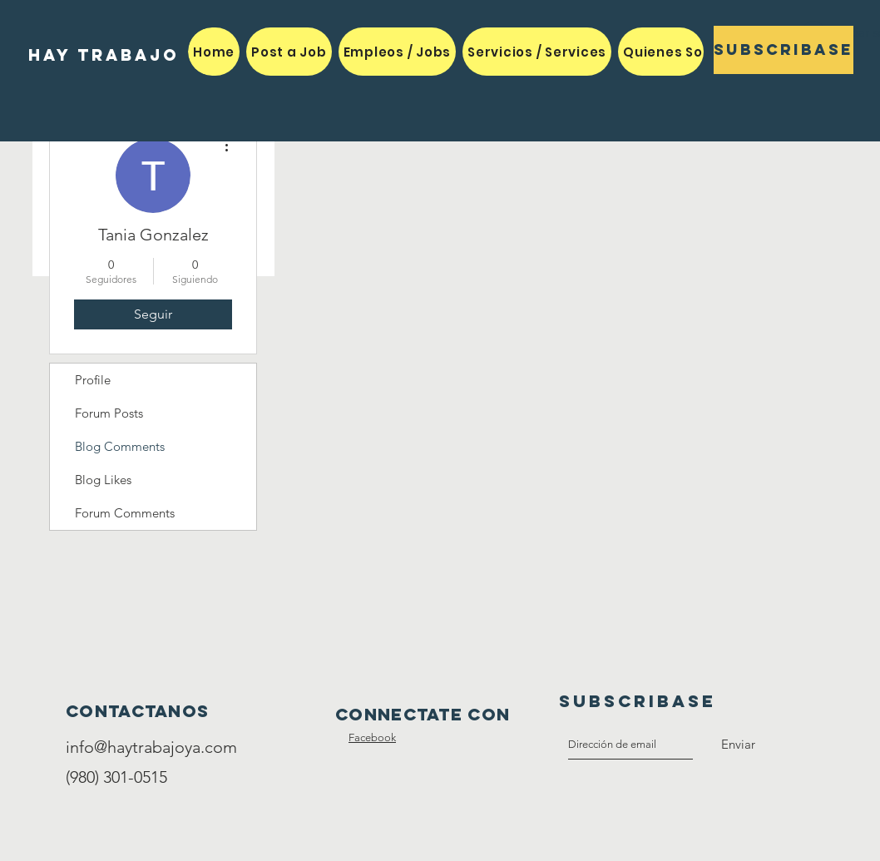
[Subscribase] (783, 50)
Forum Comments (125, 513)
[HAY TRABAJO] (103, 55)
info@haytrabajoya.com (151, 747)
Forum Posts (109, 413)
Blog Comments (120, 446)
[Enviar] (738, 745)
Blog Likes (103, 479)
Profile (93, 380)
